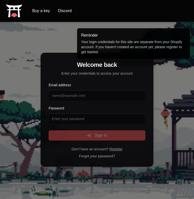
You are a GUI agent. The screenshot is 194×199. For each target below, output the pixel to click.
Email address (60, 85)
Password (56, 108)
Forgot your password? (97, 156)
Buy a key (41, 11)
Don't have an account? (97, 149)
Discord (65, 11)
